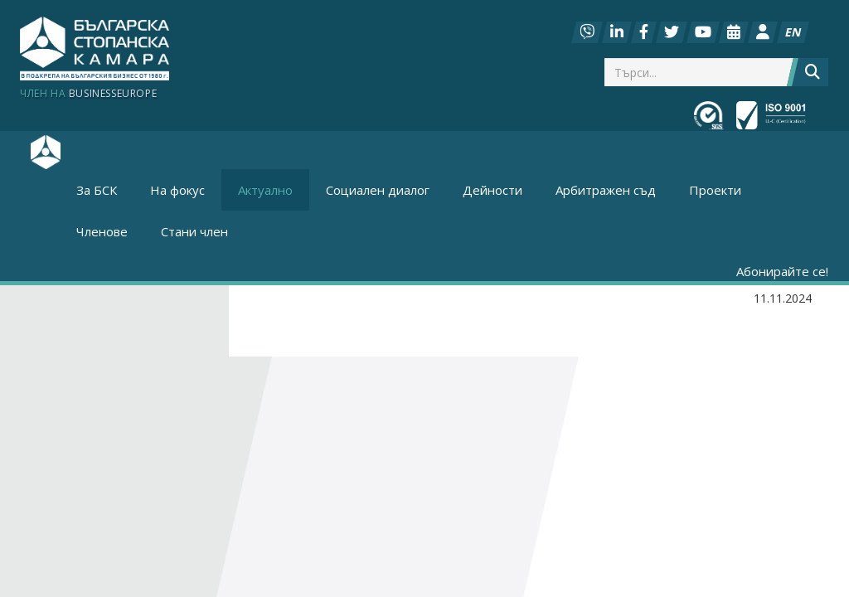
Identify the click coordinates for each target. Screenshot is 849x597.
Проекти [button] (715, 190)
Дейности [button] (492, 190)
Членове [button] (102, 231)
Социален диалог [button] (377, 190)
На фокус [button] (177, 190)
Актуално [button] (265, 190)
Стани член (194, 231)
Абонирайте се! (782, 271)
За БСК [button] (96, 190)
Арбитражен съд (605, 190)
